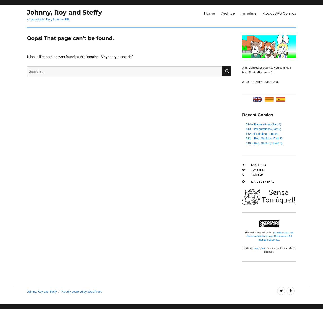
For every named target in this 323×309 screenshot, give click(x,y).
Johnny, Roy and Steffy (64, 12)
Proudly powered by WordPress (81, 291)
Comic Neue (260, 248)
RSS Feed (258, 165)
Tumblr (257, 174)
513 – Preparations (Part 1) (263, 129)
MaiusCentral (262, 181)
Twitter (257, 170)
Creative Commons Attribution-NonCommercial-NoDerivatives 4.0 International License (270, 236)
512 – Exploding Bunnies (262, 133)
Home (209, 13)
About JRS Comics (279, 13)
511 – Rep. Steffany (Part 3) (264, 138)
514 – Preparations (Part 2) (263, 124)
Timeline (249, 13)
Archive (228, 13)
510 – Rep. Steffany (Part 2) (264, 143)
